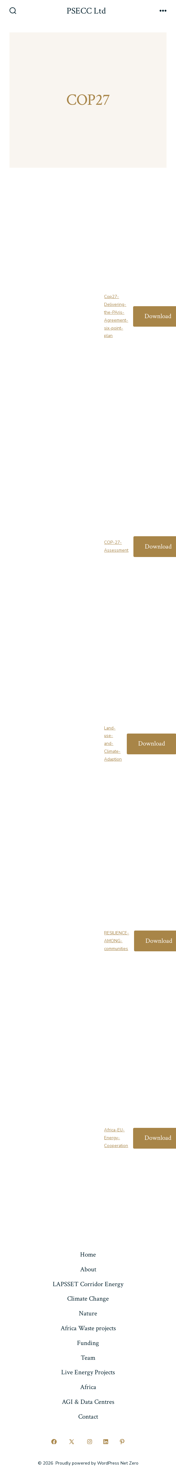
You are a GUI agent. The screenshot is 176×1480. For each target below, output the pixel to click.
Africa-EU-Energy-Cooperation (116, 1138)
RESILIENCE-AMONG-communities (116, 941)
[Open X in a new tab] (72, 1441)
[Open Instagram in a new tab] (89, 1441)
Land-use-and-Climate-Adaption (113, 743)
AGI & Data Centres (88, 1402)
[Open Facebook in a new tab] (54, 1441)
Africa (88, 1387)
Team (88, 1357)
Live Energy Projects (88, 1372)
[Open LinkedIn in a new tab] (106, 1441)
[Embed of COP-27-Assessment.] (56, 544)
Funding (88, 1343)
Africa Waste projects (88, 1328)
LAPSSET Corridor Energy (88, 1284)
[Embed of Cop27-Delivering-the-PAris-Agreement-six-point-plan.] (56, 314)
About (88, 1269)
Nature (88, 1313)
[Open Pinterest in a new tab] (122, 1441)
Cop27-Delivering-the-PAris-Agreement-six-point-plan (116, 316)
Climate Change (88, 1298)
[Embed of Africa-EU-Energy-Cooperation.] (56, 1136)
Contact (88, 1416)
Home (88, 1254)
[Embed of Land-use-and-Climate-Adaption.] (56, 741)
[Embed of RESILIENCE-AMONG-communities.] (56, 939)
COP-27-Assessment (116, 546)
